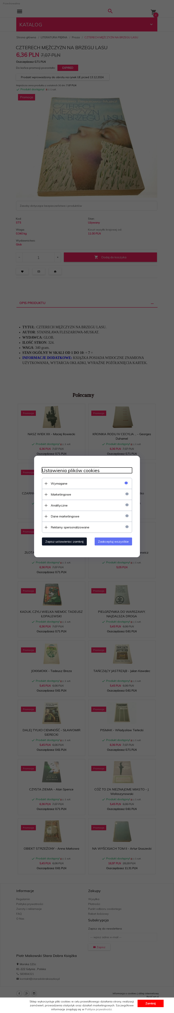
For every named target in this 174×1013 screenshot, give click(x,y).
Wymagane (59, 483)
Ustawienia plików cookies (71, 470)
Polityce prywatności (98, 1009)
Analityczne (59, 505)
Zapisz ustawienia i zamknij (64, 541)
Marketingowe (61, 494)
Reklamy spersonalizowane (70, 527)
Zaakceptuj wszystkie (113, 541)
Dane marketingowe (65, 516)
